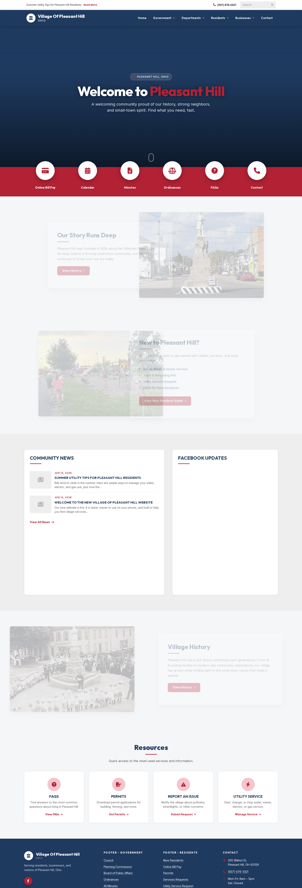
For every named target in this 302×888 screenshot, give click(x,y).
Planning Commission (118, 866)
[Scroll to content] (151, 157)
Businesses (243, 18)
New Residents (173, 860)
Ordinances (111, 879)
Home (142, 18)
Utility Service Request (178, 886)
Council (108, 860)
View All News (42, 522)
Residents (218, 18)
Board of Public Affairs (118, 873)
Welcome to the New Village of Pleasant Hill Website (103, 502)
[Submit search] (272, 5)
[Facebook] (28, 881)
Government (162, 18)
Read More (90, 4)
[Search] (256, 5)
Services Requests (175, 879)
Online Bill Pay (172, 866)
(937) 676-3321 (225, 5)
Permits (168, 873)
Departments (191, 18)
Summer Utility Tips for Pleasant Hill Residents (97, 478)
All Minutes (111, 886)
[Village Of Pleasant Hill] (55, 18)
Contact (267, 18)
